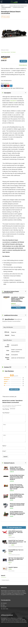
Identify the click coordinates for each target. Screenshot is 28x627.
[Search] (26, 2)
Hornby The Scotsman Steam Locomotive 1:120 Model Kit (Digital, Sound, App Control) (17, 487)
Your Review (6, 412)
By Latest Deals (4, 608)
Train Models (12, 52)
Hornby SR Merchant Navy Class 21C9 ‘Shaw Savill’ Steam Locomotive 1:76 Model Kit (17, 477)
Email (4, 451)
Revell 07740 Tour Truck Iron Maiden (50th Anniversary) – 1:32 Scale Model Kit (17, 542)
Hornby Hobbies (11, 537)
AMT (9, 564)
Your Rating (5, 409)
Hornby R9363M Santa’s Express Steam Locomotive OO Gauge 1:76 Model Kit (17, 513)
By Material (3, 606)
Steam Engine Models (6, 7)
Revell (21, 546)
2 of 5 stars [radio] (11, 408)
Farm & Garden (11, 570)
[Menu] (1, 2)
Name (4, 445)
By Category (4, 603)
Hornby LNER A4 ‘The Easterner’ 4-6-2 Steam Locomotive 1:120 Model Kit (17, 468)
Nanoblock (6, 83)
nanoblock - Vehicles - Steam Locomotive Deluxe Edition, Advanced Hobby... (18, 299)
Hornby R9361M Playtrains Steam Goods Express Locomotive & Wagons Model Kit (17, 496)
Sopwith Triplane (13, 567)
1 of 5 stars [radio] (10, 408)
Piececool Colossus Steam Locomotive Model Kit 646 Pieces (17, 505)
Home (2, 5)
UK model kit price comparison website (17, 590)
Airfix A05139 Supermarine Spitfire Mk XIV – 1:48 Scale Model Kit (15, 532)
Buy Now (23, 61)
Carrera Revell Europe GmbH (14, 546)
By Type (3, 605)
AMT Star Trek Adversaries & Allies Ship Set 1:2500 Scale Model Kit (16, 559)
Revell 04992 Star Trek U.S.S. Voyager (16, 550)
